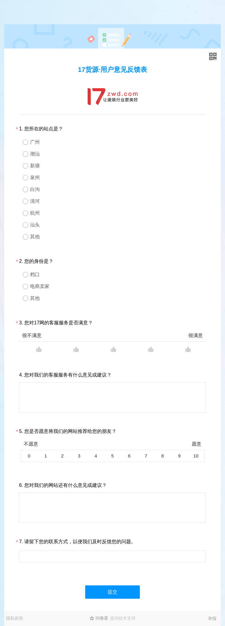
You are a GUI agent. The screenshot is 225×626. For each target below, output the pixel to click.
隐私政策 (14, 618)
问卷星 (102, 618)
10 (196, 455)
